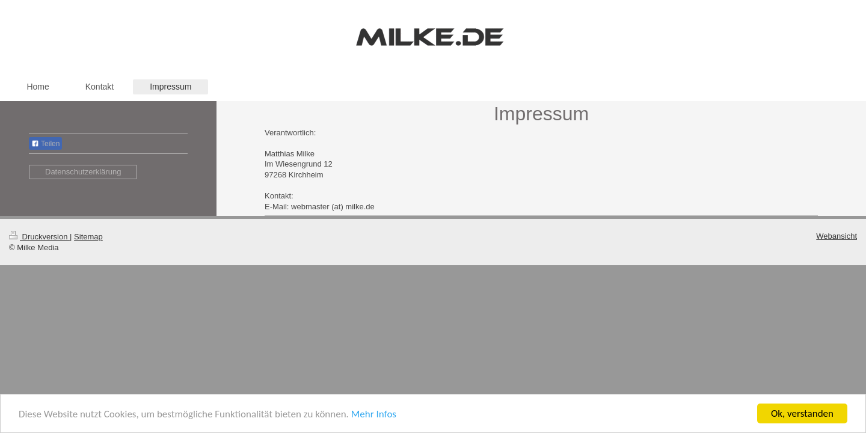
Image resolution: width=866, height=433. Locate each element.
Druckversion (39, 236)
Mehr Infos (373, 414)
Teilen (45, 144)
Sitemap (88, 236)
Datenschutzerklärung (83, 171)
